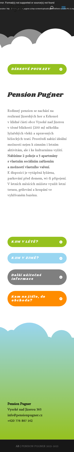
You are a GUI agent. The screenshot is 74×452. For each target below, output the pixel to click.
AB (17, 446)
